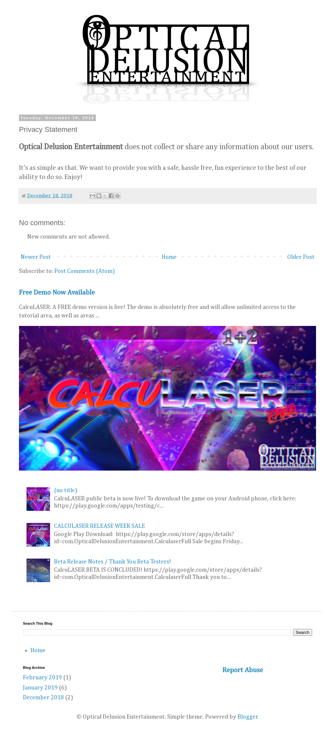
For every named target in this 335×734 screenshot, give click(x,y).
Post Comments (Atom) (84, 271)
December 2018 (43, 698)
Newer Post (36, 257)
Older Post (300, 257)
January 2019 (40, 688)
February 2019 (42, 678)
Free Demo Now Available (57, 292)
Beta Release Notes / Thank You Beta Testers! (112, 562)
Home (169, 257)
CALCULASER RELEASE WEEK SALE (99, 526)
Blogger (248, 717)
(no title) (65, 490)
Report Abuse (242, 670)
